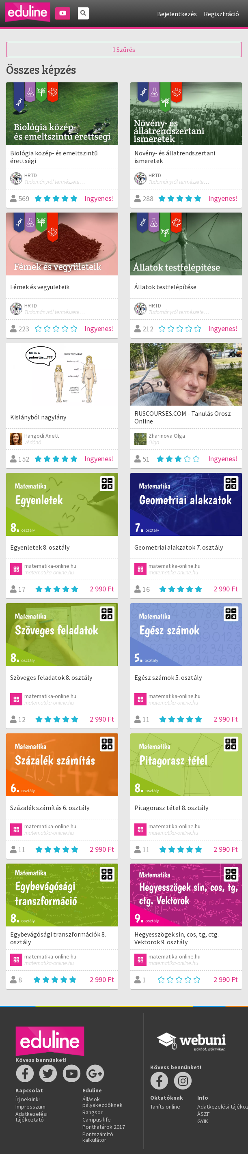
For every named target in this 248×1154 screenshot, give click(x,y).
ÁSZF (203, 1113)
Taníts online (165, 1106)
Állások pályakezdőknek (102, 1102)
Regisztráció (221, 14)
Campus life (96, 1119)
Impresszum (30, 1106)
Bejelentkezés (177, 14)
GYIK (202, 1121)
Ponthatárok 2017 (103, 1126)
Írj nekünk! (27, 1099)
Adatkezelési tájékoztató (31, 1116)
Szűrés (124, 49)
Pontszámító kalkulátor (97, 1136)
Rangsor (92, 1112)
